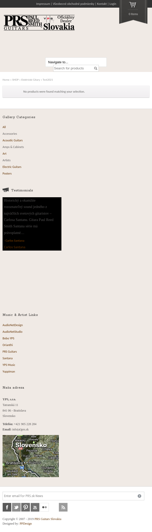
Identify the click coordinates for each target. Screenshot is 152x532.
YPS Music (9, 365)
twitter (16, 507)
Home (6, 79)
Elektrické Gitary (30, 79)
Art (4, 153)
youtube (35, 507)
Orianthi (8, 345)
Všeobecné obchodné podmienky (73, 4)
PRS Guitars (10, 351)
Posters (7, 173)
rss (63, 507)
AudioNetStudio (13, 331)
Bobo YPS (8, 338)
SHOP (15, 79)
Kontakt (102, 4)
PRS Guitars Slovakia (48, 519)
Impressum (43, 4)
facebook (7, 507)
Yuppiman (9, 371)
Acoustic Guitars (13, 140)
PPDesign (26, 523)
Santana (8, 358)
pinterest (25, 507)
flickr (44, 507)
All (4, 127)
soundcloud (54, 507)
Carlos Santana (14, 240)
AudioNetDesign (13, 325)
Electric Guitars (12, 167)
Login (113, 4)
